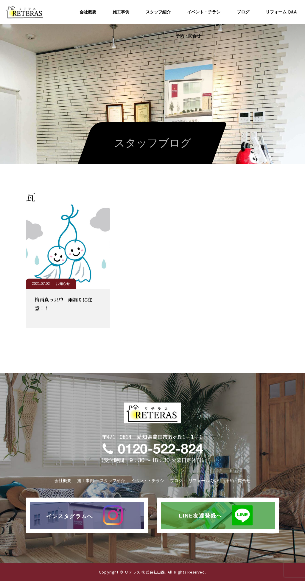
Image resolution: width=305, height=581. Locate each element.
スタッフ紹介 (158, 12)
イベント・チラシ (203, 12)
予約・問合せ (188, 35)
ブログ (243, 12)
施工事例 (121, 12)
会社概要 (88, 12)
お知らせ (63, 284)
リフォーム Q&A (281, 12)
